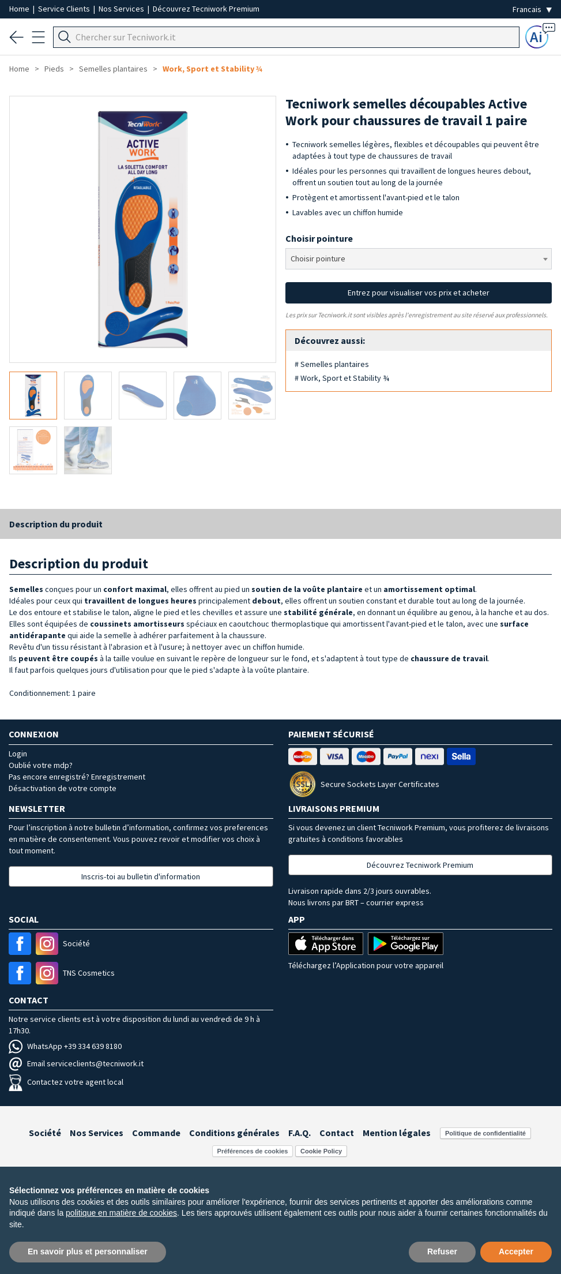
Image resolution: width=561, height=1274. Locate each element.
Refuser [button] (442, 1251)
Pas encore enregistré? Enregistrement (77, 776)
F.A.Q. (299, 1132)
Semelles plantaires (113, 68)
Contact (336, 1132)
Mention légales (397, 1132)
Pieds (54, 68)
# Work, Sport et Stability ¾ (342, 378)
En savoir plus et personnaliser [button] (88, 1251)
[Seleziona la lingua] (532, 9)
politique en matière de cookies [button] (121, 1212)
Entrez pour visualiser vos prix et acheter (419, 292)
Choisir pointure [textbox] (318, 258)
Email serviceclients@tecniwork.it (76, 1063)
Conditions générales (234, 1132)
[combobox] (418, 258)
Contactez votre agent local (66, 1082)
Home (20, 8)
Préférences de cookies (252, 1151)
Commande (156, 1132)
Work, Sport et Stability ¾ (212, 68)
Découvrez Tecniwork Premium (206, 8)
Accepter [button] (516, 1251)
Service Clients (65, 8)
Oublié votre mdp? (41, 765)
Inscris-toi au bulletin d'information (140, 876)
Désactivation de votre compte (62, 788)
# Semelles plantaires (332, 364)
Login (18, 753)
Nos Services (122, 8)
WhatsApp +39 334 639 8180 (65, 1046)
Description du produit (56, 524)
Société (45, 1132)
